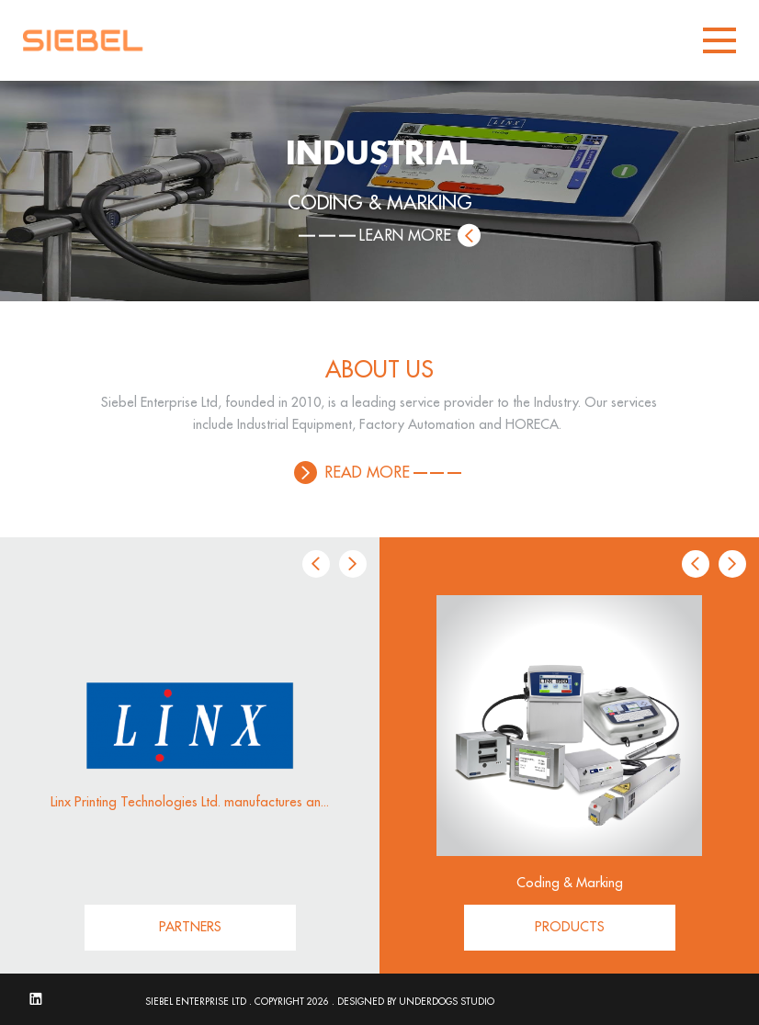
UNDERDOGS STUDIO (446, 1002)
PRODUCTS (570, 927)
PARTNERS (190, 927)
